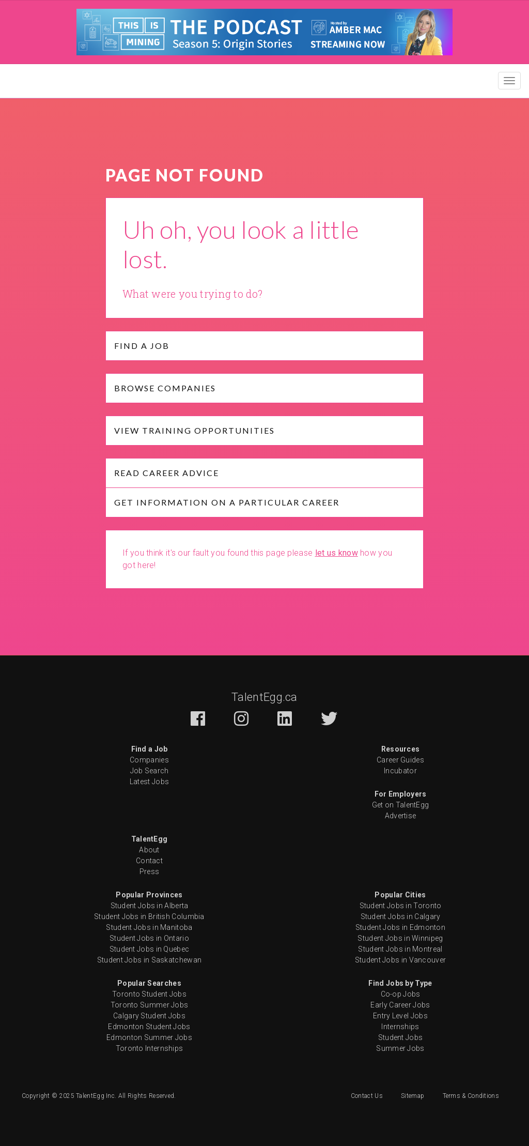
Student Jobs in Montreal (400, 949)
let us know (336, 553)
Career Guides (400, 760)
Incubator (400, 771)
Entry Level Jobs (400, 1016)
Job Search (149, 771)
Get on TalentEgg (400, 805)
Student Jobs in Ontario (149, 938)
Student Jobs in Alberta (150, 905)
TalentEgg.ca (264, 697)
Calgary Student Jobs (149, 1016)
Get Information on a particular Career (226, 502)
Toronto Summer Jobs (150, 1005)
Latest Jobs (149, 781)
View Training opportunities (194, 430)
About (149, 850)
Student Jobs (400, 1037)
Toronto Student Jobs (149, 994)
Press (149, 871)
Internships (400, 1026)
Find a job (141, 345)
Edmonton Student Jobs (149, 1026)
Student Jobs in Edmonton (400, 927)
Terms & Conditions (471, 1095)
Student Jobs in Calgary (401, 916)
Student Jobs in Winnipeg (400, 938)
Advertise (400, 816)
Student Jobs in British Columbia (149, 916)
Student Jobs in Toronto (401, 905)
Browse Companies (165, 388)
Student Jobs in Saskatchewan (149, 960)
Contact (149, 861)
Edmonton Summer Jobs (149, 1037)
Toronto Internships (149, 1048)
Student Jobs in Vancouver (400, 960)
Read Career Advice (166, 473)
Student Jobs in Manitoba (149, 927)
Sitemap (412, 1095)
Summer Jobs (400, 1048)
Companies (149, 760)
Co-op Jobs (401, 994)
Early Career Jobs (400, 1005)
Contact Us (367, 1095)
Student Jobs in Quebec (150, 949)
